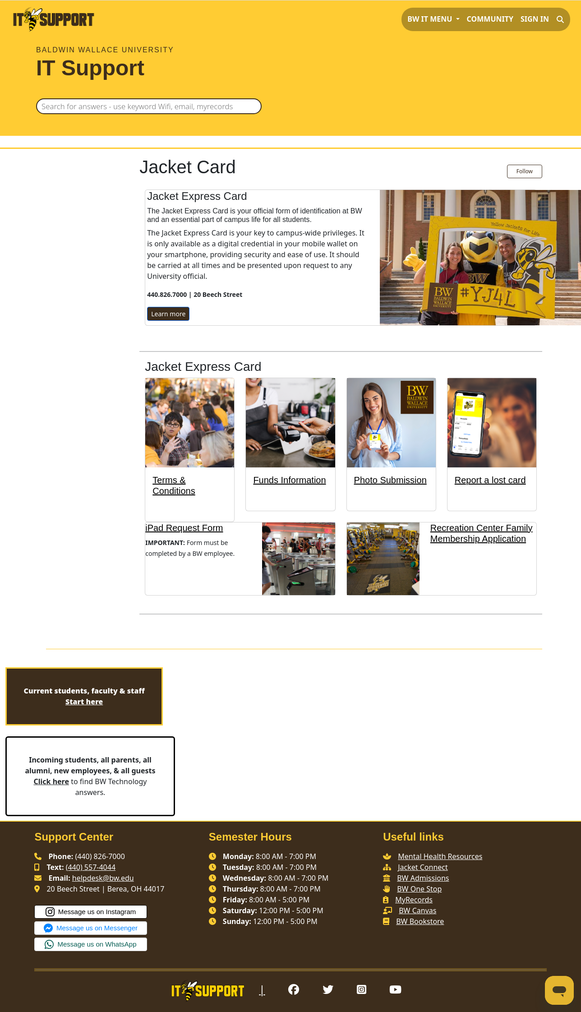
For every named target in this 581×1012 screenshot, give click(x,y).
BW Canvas (417, 910)
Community (490, 19)
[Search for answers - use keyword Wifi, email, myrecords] (149, 106)
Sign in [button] (535, 19)
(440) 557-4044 (90, 867)
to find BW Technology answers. (90, 776)
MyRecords (414, 900)
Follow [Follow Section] (524, 171)
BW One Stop (419, 889)
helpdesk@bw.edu (103, 878)
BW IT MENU (430, 19)
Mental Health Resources (440, 856)
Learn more (168, 314)
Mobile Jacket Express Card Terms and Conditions (150, 635)
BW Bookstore (420, 921)
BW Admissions (423, 878)
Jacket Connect (423, 867)
